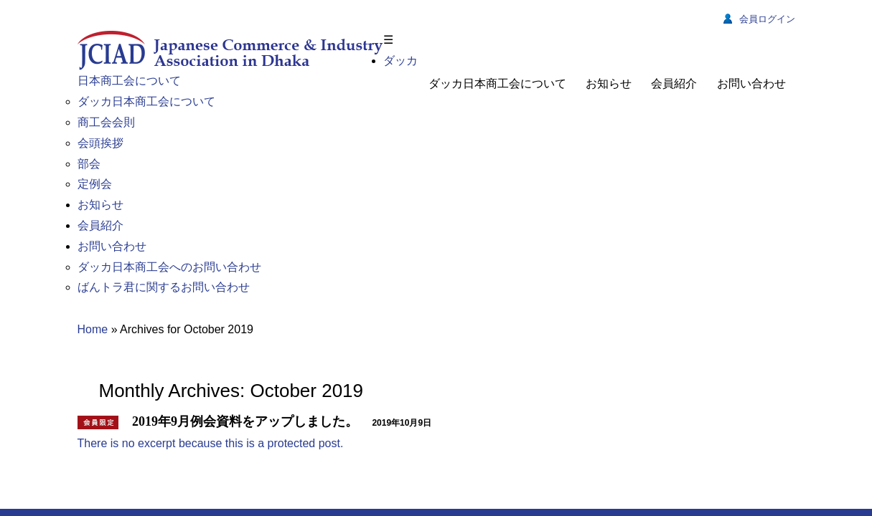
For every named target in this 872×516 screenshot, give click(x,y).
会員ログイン (759, 19)
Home (93, 136)
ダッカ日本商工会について (497, 83)
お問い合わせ (751, 83)
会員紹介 (674, 83)
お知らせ (609, 83)
